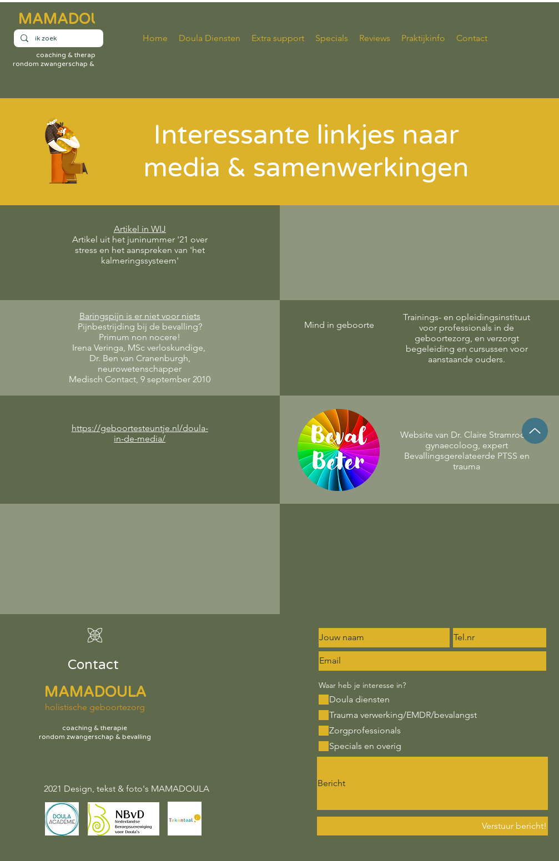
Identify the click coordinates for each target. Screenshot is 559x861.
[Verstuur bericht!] (432, 826)
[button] (423, 38)
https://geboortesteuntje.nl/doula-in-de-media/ (140, 433)
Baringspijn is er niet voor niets (139, 316)
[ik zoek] (57, 38)
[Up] (535, 431)
